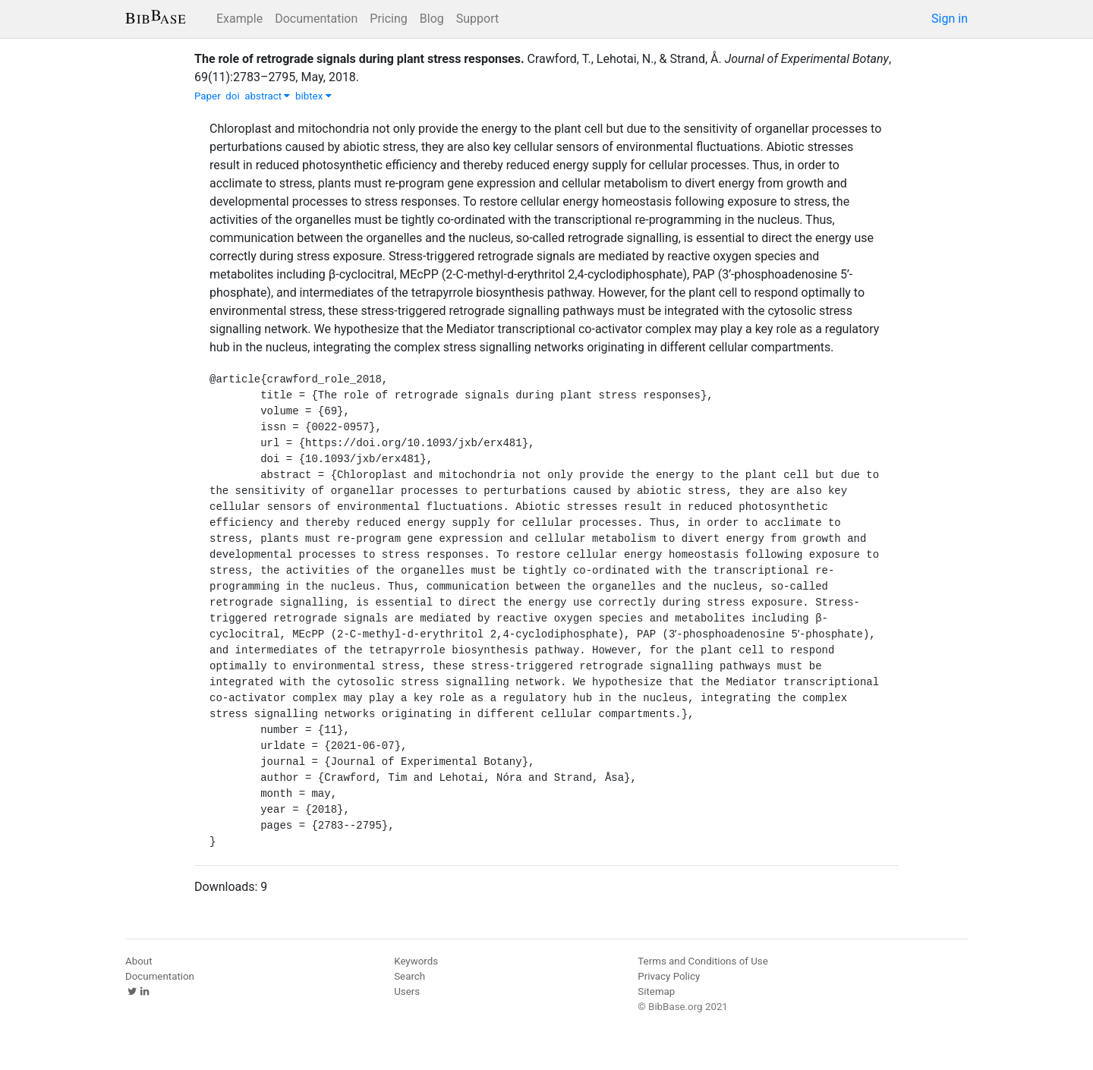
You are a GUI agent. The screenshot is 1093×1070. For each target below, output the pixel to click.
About (139, 961)
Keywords (416, 961)
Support (477, 18)
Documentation (316, 18)
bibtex (313, 96)
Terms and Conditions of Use (702, 961)
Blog (432, 18)
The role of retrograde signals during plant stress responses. (359, 59)
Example (239, 18)
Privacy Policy (669, 976)
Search (409, 976)
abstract (267, 96)
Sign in (949, 18)
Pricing (389, 18)
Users (407, 991)
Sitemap (656, 991)
